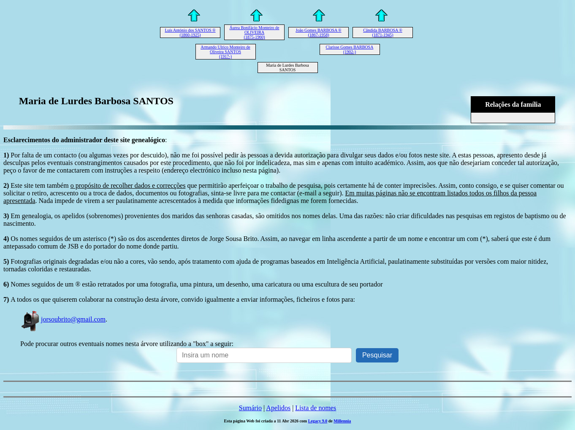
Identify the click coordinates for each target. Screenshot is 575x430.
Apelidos (278, 407)
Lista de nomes (315, 407)
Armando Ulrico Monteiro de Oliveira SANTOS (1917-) (225, 52)
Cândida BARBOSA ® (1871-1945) (382, 32)
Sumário (250, 407)
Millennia (342, 421)
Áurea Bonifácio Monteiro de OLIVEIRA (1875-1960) (254, 32)
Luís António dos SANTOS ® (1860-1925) (190, 32)
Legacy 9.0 (318, 421)
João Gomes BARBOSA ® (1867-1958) (318, 32)
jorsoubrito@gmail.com (63, 319)
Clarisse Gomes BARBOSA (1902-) (350, 49)
